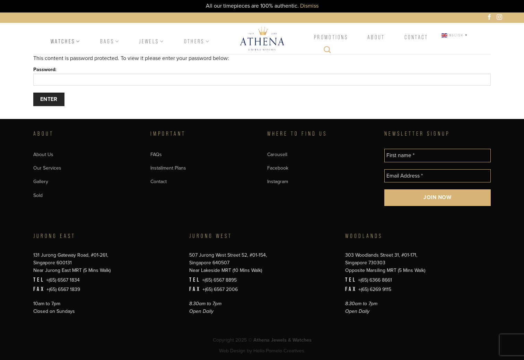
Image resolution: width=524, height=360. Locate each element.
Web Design (232, 351)
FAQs (156, 154)
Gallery (40, 182)
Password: (262, 76)
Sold (38, 195)
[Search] (328, 51)
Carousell (277, 154)
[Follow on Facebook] (490, 18)
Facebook (277, 168)
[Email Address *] (437, 176)
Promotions (331, 37)
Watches (66, 41)
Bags (110, 41)
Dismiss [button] (309, 5)
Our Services (47, 168)
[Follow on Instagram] (500, 18)
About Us (43, 154)
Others (197, 41)
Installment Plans (168, 168)
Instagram (277, 182)
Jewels (151, 41)
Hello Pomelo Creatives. (279, 351)
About (376, 37)
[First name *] (437, 155)
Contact (416, 37)
